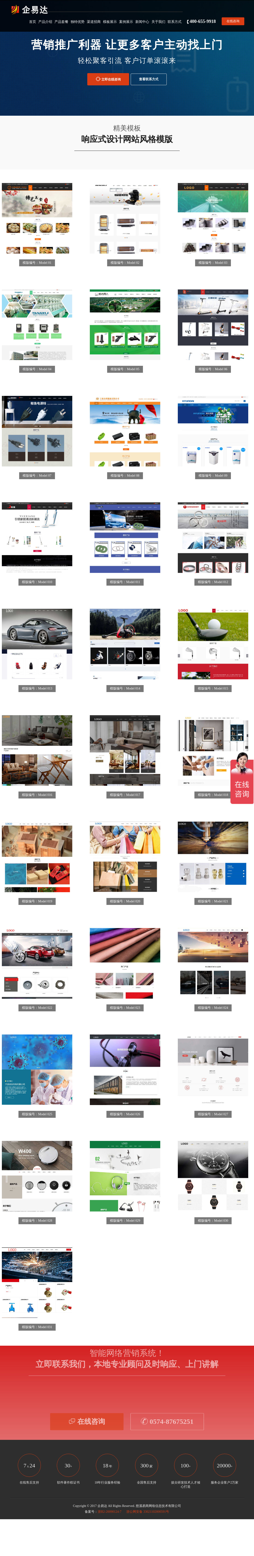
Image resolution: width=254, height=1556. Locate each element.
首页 (32, 22)
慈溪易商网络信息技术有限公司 (158, 1506)
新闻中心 (142, 22)
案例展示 (126, 22)
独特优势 (78, 22)
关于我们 (158, 22)
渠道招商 (94, 22)
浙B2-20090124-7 (109, 1511)
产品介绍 (45, 22)
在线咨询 (233, 21)
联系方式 (174, 22)
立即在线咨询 (108, 79)
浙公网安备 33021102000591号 (147, 1511)
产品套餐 (61, 22)
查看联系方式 (148, 79)
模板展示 (110, 22)
